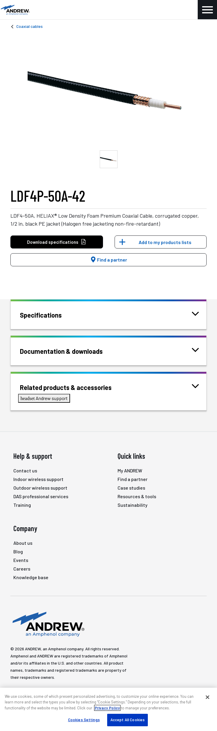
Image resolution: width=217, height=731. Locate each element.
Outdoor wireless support (40, 487)
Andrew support (44, 398)
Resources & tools (137, 496)
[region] (108, 709)
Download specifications (56, 242)
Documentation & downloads (69, 350)
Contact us (25, 470)
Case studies (131, 487)
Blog (18, 551)
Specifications (48, 314)
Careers (21, 568)
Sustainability (133, 505)
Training (22, 505)
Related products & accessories (73, 387)
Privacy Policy (107, 707)
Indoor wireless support (38, 479)
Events (20, 560)
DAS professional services (40, 496)
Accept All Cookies (127, 719)
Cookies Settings (84, 719)
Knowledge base (30, 577)
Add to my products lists (165, 242)
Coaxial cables (29, 26)
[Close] (207, 697)
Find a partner (108, 259)
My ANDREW (130, 470)
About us (22, 543)
